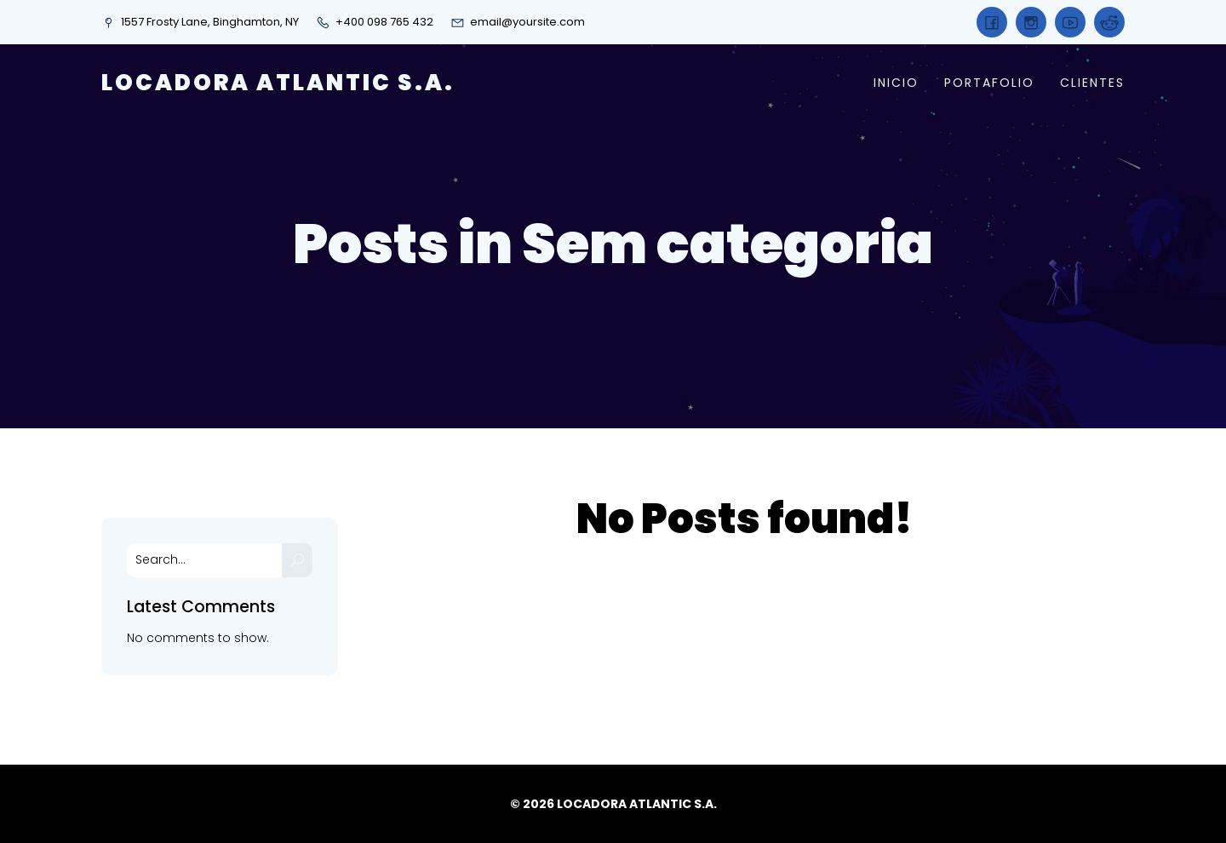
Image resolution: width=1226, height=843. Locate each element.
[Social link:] (992, 22)
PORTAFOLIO (989, 82)
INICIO (896, 82)
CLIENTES (1092, 82)
